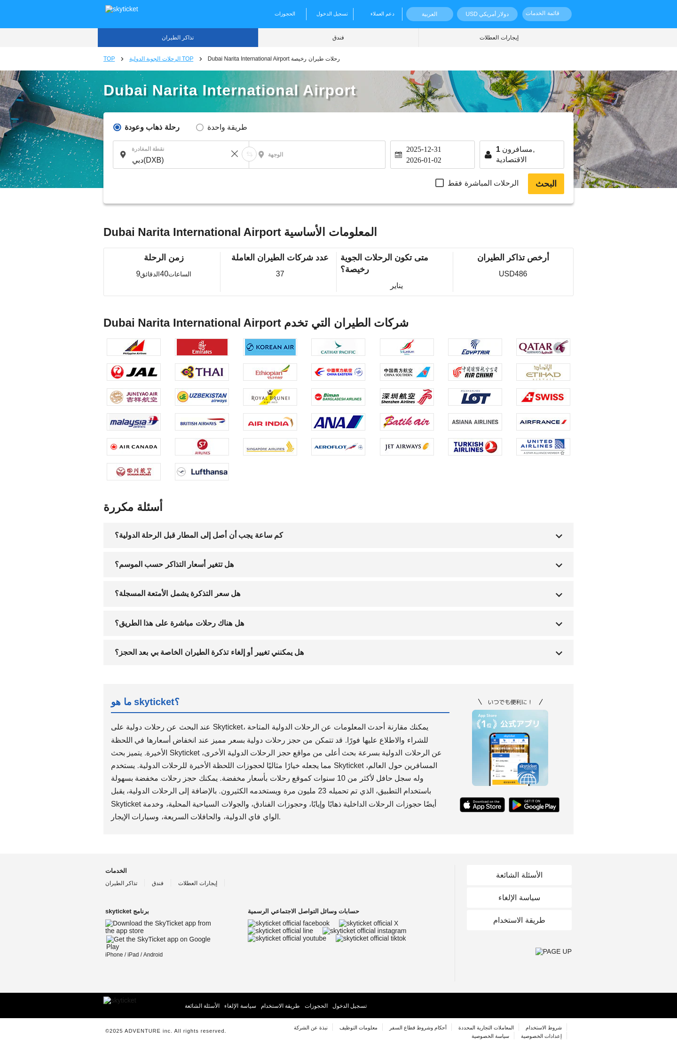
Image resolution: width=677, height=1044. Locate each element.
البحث (546, 183)
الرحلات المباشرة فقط (483, 183)
